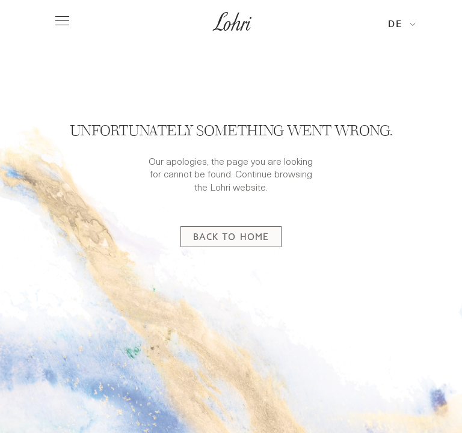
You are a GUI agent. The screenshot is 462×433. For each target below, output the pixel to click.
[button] (402, 24)
